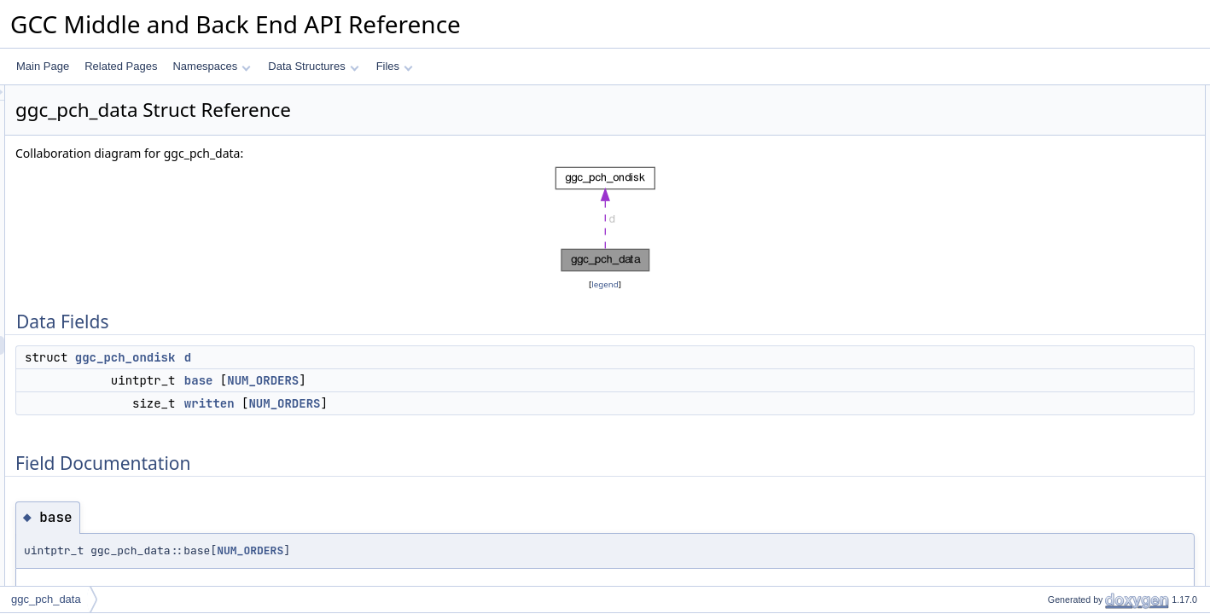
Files (394, 66)
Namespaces (211, 66)
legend (607, 284)
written (423, 403)
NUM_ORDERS (476, 380)
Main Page (42, 66)
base (412, 380)
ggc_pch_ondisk (338, 357)
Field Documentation (1067, 170)
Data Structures (313, 66)
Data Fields (1046, 95)
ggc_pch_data (46, 599)
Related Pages (120, 66)
